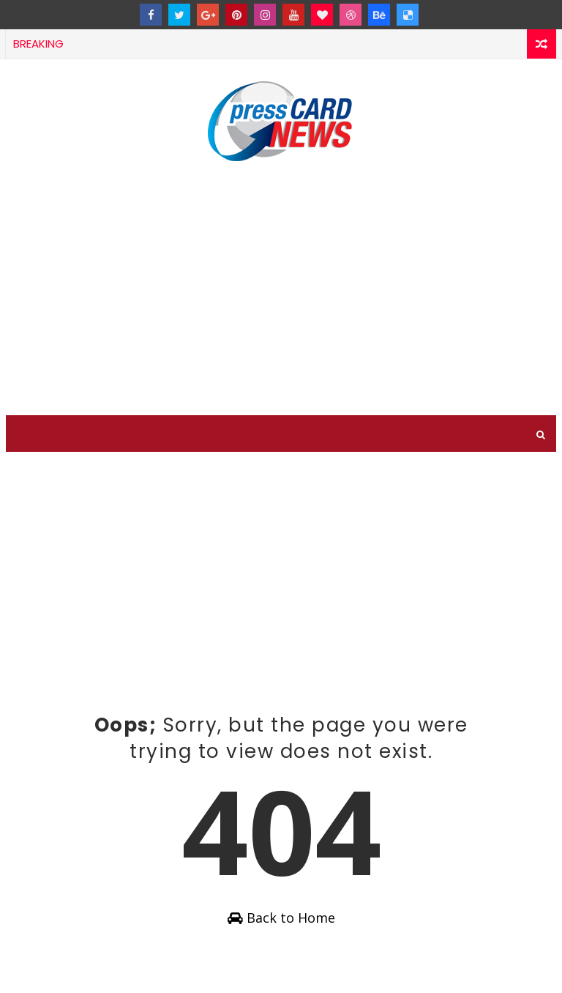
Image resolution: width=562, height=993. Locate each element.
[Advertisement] (281, 290)
